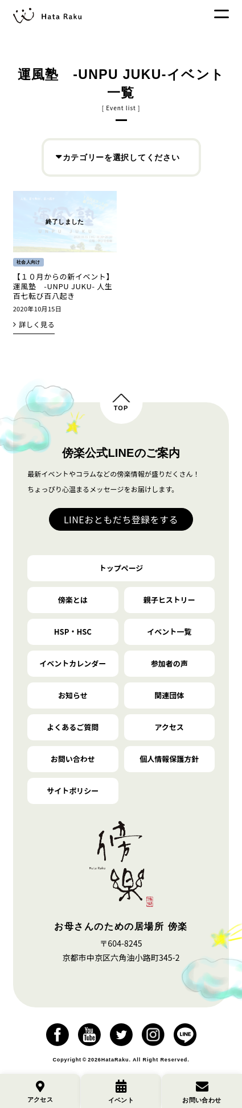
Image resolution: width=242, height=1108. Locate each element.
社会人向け (28, 262)
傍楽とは (73, 599)
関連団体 (169, 695)
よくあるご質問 (73, 727)
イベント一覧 (169, 631)
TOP (121, 408)
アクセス (168, 727)
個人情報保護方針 (169, 758)
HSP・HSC (73, 631)
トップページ (121, 568)
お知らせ (73, 695)
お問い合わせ (73, 758)
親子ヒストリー (169, 599)
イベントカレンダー (72, 663)
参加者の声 (169, 663)
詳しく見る (37, 324)
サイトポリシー (73, 790)
